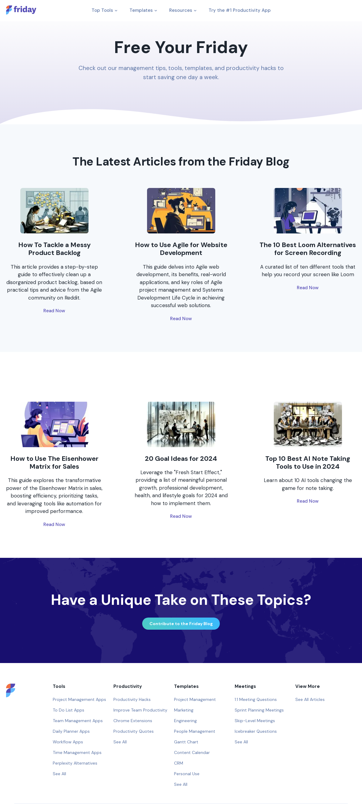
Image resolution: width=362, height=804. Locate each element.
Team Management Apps (78, 720)
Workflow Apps (68, 742)
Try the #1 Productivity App (240, 10)
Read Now (54, 311)
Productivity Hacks (132, 699)
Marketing (183, 710)
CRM (178, 763)
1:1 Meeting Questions (256, 699)
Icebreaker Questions (256, 731)
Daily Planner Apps (71, 731)
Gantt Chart (186, 742)
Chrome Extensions (132, 720)
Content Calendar (192, 752)
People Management (194, 731)
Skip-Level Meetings (255, 720)
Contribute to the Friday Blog (181, 623)
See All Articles (310, 699)
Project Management (195, 699)
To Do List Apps (68, 710)
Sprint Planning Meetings (259, 710)
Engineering (185, 720)
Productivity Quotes (133, 731)
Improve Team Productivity (140, 710)
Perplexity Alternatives (75, 763)
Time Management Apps (77, 752)
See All (59, 773)
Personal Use (186, 773)
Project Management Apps (79, 699)
